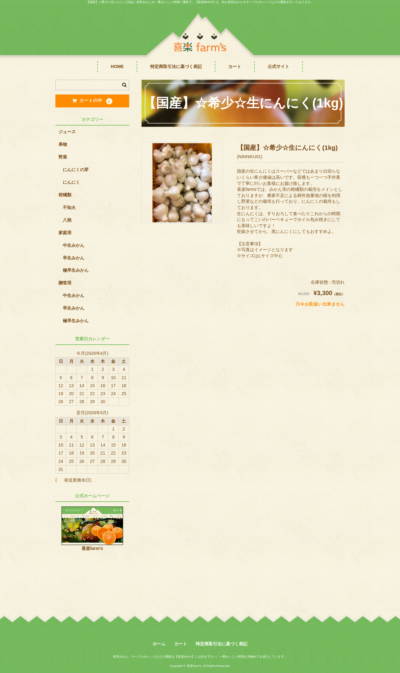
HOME (117, 66)
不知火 (69, 207)
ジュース (67, 131)
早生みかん (73, 257)
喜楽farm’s (92, 548)
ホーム (159, 643)
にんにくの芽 (76, 169)
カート (234, 66)
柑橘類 (64, 194)
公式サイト (278, 66)
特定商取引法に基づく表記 (176, 66)
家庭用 (64, 232)
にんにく (71, 182)
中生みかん (73, 245)
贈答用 (64, 282)
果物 (62, 144)
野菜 (62, 156)
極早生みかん (76, 270)
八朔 (67, 220)
